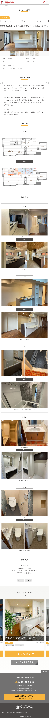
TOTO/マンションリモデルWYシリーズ (24, 570)
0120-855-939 (24, 681)
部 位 (23, 21)
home (1, 5)
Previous (1, 40)
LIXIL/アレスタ (24, 565)
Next (47, 40)
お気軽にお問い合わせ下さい (24, 697)
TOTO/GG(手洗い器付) (24, 573)
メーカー (39, 21)
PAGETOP (44, 671)
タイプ (7, 21)
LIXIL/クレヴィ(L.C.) (24, 568)
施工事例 (6, 5)
